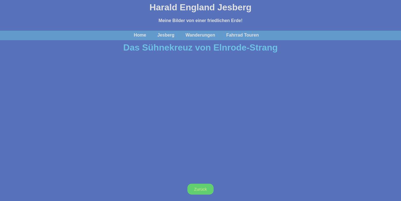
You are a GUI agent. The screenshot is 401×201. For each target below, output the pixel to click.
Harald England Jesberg (200, 7)
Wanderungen (200, 35)
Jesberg (165, 35)
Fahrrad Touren (242, 35)
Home (140, 35)
